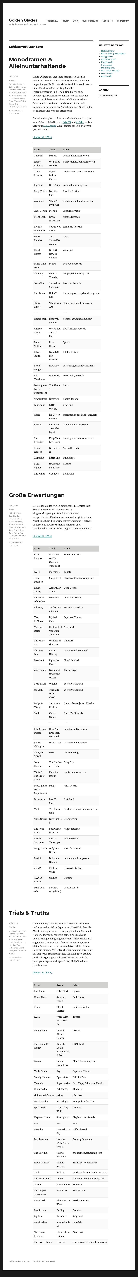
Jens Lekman (15, 936)
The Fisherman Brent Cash (16, 948)
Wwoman (22, 107)
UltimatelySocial (91, 1275)
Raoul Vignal (14, 101)
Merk (11, 524)
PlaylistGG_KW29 (42, 137)
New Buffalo (19, 98)
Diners (12, 934)
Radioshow (52, 21)
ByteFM (67, 122)
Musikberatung (90, 21)
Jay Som (18, 522)
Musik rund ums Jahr (110, 71)
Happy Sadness (16, 95)
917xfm (80, 122)
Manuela (13, 939)
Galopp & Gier (107, 56)
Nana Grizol (19, 524)
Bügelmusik (106, 76)
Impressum (123, 21)
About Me (107, 21)
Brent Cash (14, 84)
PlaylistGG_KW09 (42, 972)
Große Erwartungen (37, 495)
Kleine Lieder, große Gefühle (113, 54)
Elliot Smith (20, 87)
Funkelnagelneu (108, 68)
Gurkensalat (106, 65)
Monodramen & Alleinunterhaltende (37, 62)
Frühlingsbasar (107, 51)
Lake (24, 936)
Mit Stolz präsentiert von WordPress (39, 1261)
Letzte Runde (106, 73)
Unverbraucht (107, 62)
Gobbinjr (22, 92)
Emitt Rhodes (15, 90)
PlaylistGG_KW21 (42, 536)
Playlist (65, 21)
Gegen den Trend (108, 59)
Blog (75, 21)
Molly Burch (14, 942)
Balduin (12, 513)
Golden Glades (23, 20)
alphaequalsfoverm (17, 931)
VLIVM (16, 538)
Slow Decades (15, 527)
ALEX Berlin (49, 125)
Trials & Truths (29, 912)
